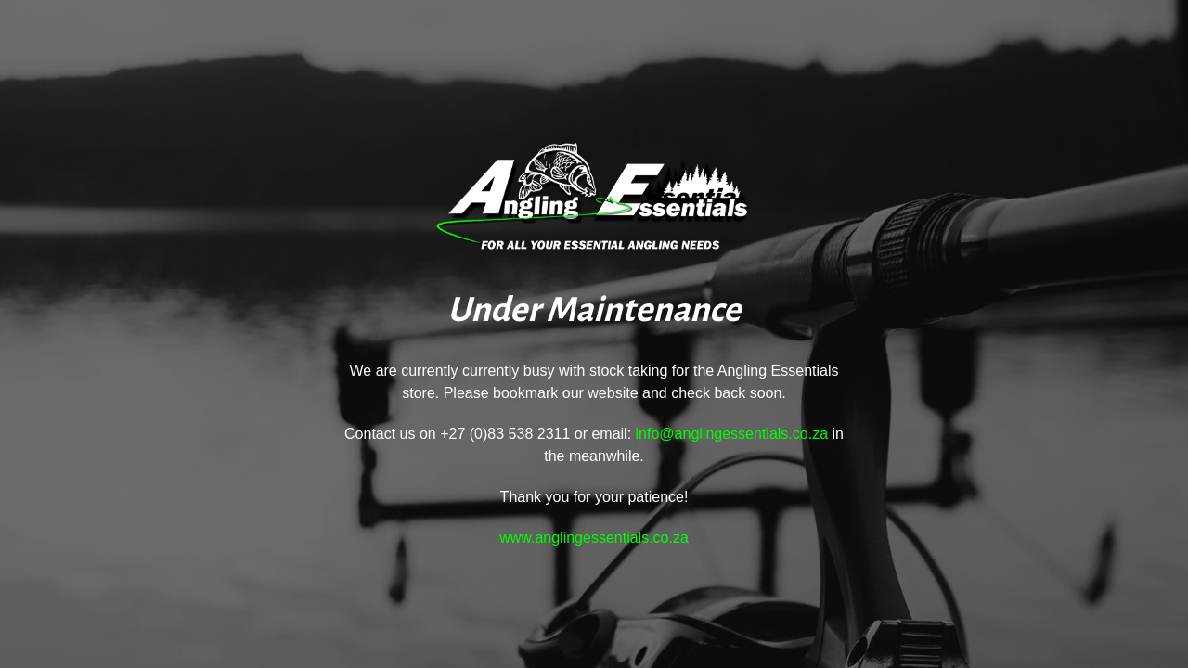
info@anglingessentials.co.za (732, 434)
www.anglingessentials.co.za (594, 538)
